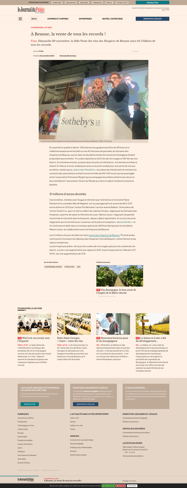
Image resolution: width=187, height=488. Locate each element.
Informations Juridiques (27, 455)
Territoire (57, 3)
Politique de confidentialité (81, 447)
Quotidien (22, 459)
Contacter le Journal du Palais (81, 440)
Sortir (20, 448)
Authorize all (108, 486)
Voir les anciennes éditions (133, 456)
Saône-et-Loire (76, 425)
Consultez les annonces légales (135, 418)
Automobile (22, 436)
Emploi (109, 3)
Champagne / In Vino (41, 27)
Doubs (72, 422)
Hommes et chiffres (57, 18)
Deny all (121, 486)
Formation (97, 3)
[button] (20, 19)
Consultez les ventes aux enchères (136, 432)
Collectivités (23, 429)
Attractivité (122, 3)
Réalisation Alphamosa (50, 470)
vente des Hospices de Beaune (104, 235)
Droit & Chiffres (24, 463)
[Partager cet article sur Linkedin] (150, 51)
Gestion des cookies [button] (78, 455)
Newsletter (152, 3)
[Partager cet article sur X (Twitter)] (142, 51)
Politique (21, 451)
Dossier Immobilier (25, 440)
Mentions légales (77, 443)
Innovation (70, 3)
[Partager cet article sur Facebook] (146, 51)
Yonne (72, 429)
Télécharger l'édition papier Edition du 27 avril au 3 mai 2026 (135, 449)
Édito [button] (34, 19)
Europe (21, 433)
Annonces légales (86, 404)
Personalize (132, 486)
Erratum (73, 451)
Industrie (84, 3)
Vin (78, 267)
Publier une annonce (131, 422)
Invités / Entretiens (112, 18)
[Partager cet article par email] (154, 51)
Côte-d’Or (69, 267)
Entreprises (85, 18)
